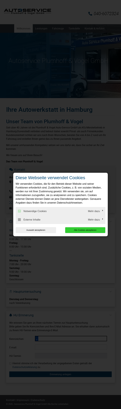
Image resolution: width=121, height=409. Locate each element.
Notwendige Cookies (32, 211)
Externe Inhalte (29, 219)
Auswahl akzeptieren (35, 230)
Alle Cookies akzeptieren (85, 230)
